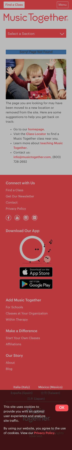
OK (62, 408)
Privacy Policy (44, 433)
